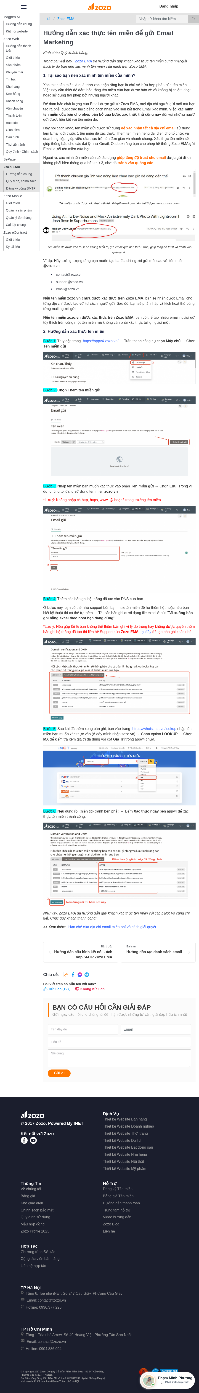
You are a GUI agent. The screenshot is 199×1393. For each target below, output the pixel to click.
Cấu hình (12, 137)
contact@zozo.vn (52, 1300)
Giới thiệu (13, 57)
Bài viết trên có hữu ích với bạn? (69, 984)
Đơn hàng (13, 94)
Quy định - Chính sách (22, 151)
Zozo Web (11, 39)
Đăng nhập (168, 6)
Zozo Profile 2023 (35, 1231)
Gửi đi (59, 1073)
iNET (79, 1123)
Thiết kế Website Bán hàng (125, 1119)
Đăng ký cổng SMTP (21, 188)
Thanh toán (14, 115)
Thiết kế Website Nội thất (123, 1161)
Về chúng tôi (31, 1189)
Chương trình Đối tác (38, 1252)
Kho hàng (13, 86)
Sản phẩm (13, 65)
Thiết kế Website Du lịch (123, 1140)
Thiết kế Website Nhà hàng (125, 1154)
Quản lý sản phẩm (19, 210)
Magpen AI (11, 17)
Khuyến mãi (14, 72)
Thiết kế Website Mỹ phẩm (124, 1169)
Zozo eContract (15, 232)
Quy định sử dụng (35, 1217)
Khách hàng (14, 101)
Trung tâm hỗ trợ (116, 1210)
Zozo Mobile (12, 196)
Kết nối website (17, 31)
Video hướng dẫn (117, 1217)
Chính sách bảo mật (37, 1210)
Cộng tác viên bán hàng (40, 1259)
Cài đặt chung (16, 225)
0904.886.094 (50, 1349)
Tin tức (11, 79)
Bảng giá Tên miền (118, 1196)
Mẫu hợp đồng (33, 1224)
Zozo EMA (12, 167)
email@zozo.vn (68, 289)
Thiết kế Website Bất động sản (128, 1147)
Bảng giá (28, 1196)
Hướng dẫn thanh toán (18, 48)
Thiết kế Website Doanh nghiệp (128, 1126)
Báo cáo (12, 123)
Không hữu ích (90, 989)
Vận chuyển (14, 108)
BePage (9, 159)
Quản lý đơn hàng (19, 217)
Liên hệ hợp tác (33, 1266)
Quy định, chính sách (21, 181)
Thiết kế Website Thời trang (125, 1133)
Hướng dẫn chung (19, 24)
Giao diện (13, 130)
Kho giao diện (32, 1203)
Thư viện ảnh (15, 144)
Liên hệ (109, 1231)
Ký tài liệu (13, 247)
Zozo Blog (111, 1224)
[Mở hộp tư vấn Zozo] (167, 1380)
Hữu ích (56, 989)
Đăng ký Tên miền (118, 1189)
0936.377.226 (50, 1307)
